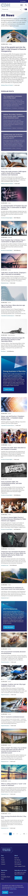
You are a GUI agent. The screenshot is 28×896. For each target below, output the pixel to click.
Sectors (3, 872)
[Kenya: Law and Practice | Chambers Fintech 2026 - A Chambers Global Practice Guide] (14, 411)
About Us (16, 857)
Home (2, 857)
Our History (17, 860)
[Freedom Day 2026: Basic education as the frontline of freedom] (14, 444)
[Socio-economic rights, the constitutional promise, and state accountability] (14, 479)
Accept (5, 892)
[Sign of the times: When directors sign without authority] (14, 301)
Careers (3, 862)
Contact (3, 864)
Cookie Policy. (13, 888)
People (3, 860)
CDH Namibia (17, 864)
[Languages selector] (23, 1)
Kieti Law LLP (17, 862)
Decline (11, 892)
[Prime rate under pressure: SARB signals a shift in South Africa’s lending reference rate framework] (14, 168)
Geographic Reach (5, 876)
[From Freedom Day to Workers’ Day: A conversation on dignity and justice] (14, 236)
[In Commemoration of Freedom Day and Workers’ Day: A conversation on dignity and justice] (14, 202)
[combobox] (11, 9)
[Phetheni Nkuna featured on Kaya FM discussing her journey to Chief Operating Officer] (14, 335)
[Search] (26, 5)
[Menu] (22, 5)
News (2, 879)
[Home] (5, 5)
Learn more (8, 389)
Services (3, 874)
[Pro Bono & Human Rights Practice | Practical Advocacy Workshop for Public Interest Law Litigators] (14, 514)
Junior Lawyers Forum (19, 866)
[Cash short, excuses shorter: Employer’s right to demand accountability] (14, 268)
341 (24, 833)
